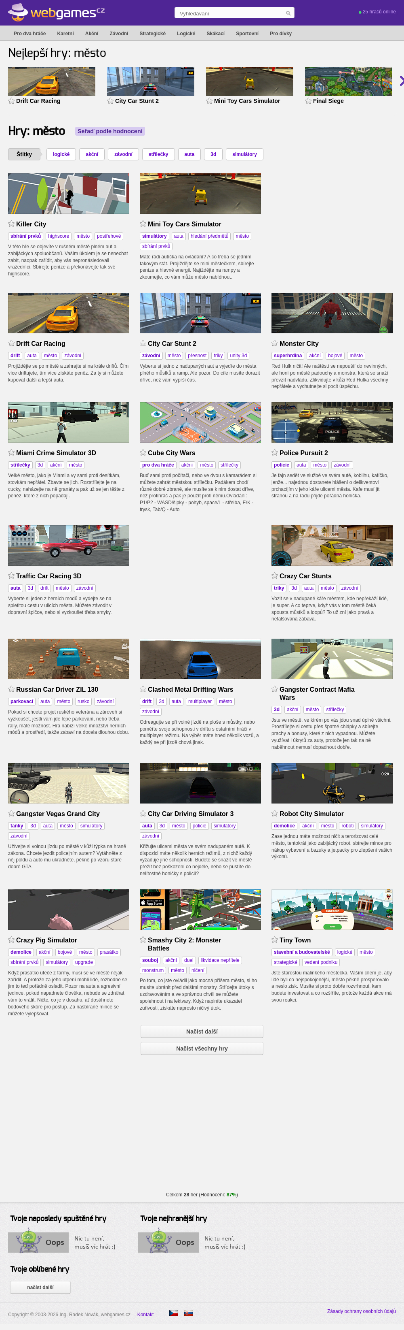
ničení (197, 970)
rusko (83, 701)
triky (218, 355)
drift (44, 588)
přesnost (197, 355)
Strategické (152, 33)
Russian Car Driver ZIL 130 (57, 689)
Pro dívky (281, 33)
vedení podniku (321, 962)
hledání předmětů (209, 236)
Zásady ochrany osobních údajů (361, 1311)
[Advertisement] (200, 576)
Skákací (215, 33)
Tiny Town (295, 940)
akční (92, 154)
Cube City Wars (172, 453)
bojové (335, 355)
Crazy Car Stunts (306, 576)
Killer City (31, 224)
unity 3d (238, 355)
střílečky (158, 154)
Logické (186, 33)
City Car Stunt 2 (137, 101)
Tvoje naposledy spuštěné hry (58, 1219)
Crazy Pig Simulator (46, 940)
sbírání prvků (156, 246)
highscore (58, 236)
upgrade (84, 962)
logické (61, 154)
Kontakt (145, 1314)
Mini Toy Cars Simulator (247, 101)
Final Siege (328, 101)
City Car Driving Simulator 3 (191, 813)
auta (190, 154)
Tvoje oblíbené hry (39, 1269)
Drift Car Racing (38, 101)
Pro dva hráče (30, 33)
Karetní (65, 33)
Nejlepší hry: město (57, 53)
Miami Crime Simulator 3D (56, 453)
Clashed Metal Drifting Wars (191, 689)
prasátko (109, 952)
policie (199, 826)
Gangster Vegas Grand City (58, 813)
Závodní (118, 33)
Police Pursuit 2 (304, 453)
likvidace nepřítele (220, 960)
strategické (285, 962)
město (83, 236)
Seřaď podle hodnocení (110, 131)
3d (213, 154)
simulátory (244, 154)
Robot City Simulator (312, 813)
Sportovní (247, 33)
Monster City (299, 343)
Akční (92, 33)
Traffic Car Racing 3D (49, 576)
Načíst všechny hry (202, 1048)
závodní (123, 154)
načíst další (40, 1287)
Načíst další (202, 1031)
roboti (347, 826)
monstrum (153, 970)
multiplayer (200, 701)
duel (189, 960)
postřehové (109, 236)
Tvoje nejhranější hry (173, 1219)
